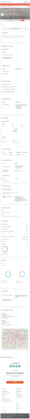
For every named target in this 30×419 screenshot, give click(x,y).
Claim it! (22, 20)
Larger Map (25, 347)
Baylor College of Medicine (14, 4)
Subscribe (15, 382)
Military (3, 397)
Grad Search (18, 393)
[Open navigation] (27, 1)
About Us (17, 406)
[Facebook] (13, 366)
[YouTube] (16, 366)
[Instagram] (19, 366)
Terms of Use (4, 411)
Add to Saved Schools (15, 28)
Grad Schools (6, 4)
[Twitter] (11, 366)
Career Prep (4, 395)
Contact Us (18, 408)
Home (1, 4)
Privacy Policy (4, 410)
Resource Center (19, 397)
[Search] (25, 1)
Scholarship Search (19, 395)
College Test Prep (5, 391)
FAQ (16, 410)
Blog (17, 412)
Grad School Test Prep (6, 393)
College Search (18, 391)
